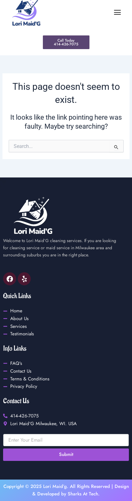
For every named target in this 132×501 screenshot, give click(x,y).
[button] (88, 12)
